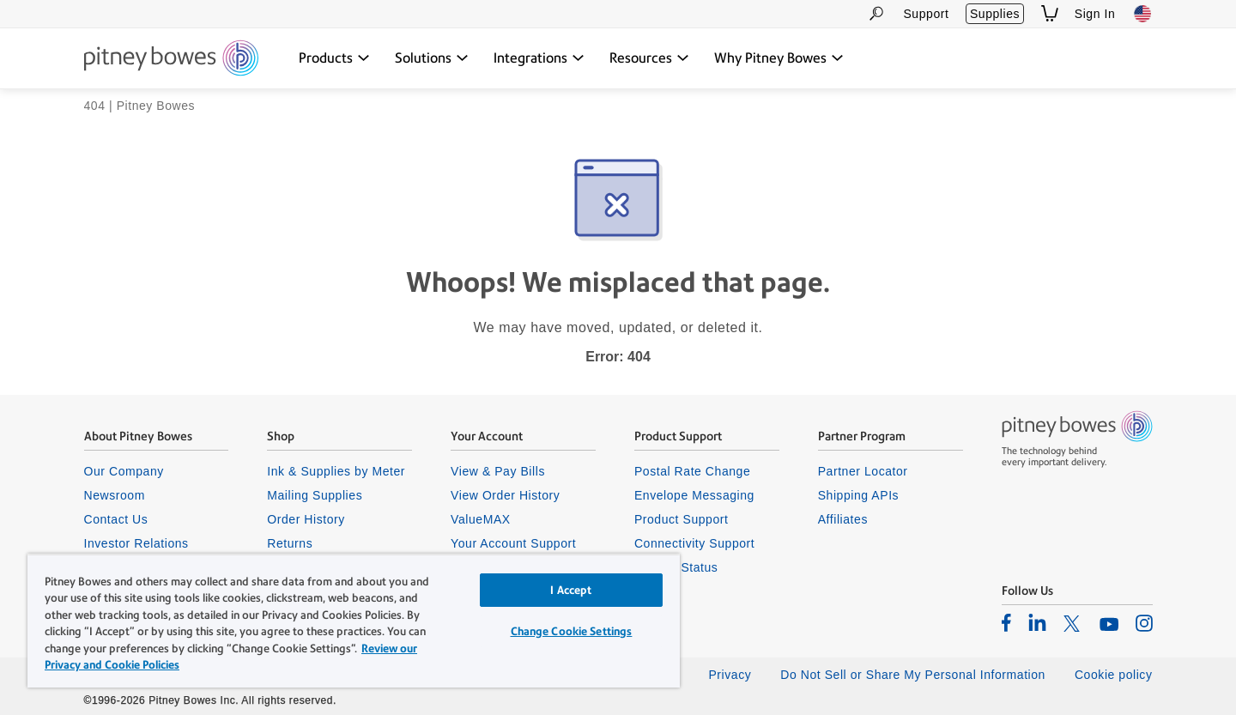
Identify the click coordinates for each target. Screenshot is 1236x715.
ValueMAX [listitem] (481, 519)
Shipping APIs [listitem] (858, 495)
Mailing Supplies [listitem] (314, 495)
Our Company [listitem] (124, 471)
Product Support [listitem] (681, 519)
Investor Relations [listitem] (136, 543)
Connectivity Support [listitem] (694, 543)
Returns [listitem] (289, 543)
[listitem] (1006, 622)
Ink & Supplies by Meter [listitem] (336, 471)
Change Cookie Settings (572, 631)
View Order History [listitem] (505, 495)
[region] (353, 621)
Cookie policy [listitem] (1114, 675)
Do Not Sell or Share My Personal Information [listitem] (912, 675)
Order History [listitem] (306, 519)
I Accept (570, 590)
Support (925, 14)
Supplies (995, 14)
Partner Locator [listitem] (863, 471)
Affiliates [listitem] (843, 519)
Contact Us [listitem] (116, 519)
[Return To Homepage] (171, 59)
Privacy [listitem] (729, 675)
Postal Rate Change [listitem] (692, 471)
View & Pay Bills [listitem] (498, 471)
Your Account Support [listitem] (513, 543)
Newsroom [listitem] (114, 495)
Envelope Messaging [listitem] (694, 495)
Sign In (1095, 14)
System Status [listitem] (676, 567)
